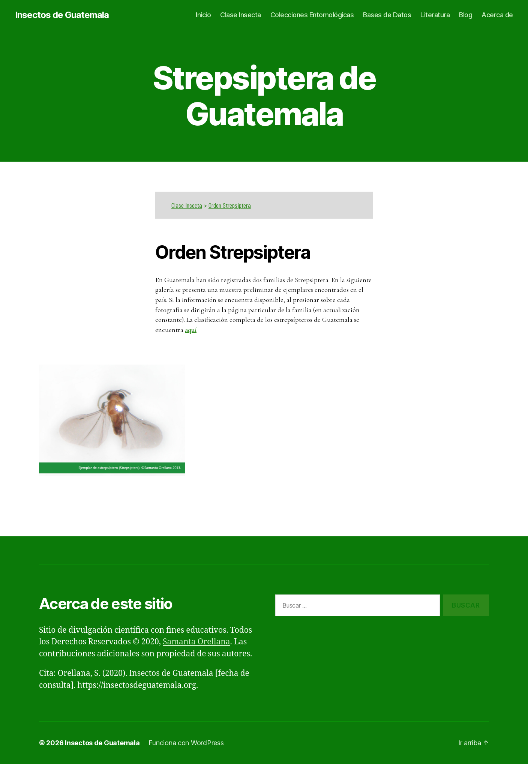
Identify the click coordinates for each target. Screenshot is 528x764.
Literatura (435, 15)
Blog (465, 15)
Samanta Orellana (196, 642)
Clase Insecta (240, 15)
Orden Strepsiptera (229, 205)
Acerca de (497, 15)
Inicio (203, 15)
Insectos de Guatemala (62, 15)
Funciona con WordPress (186, 743)
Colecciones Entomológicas (312, 15)
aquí (190, 330)
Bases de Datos (387, 15)
